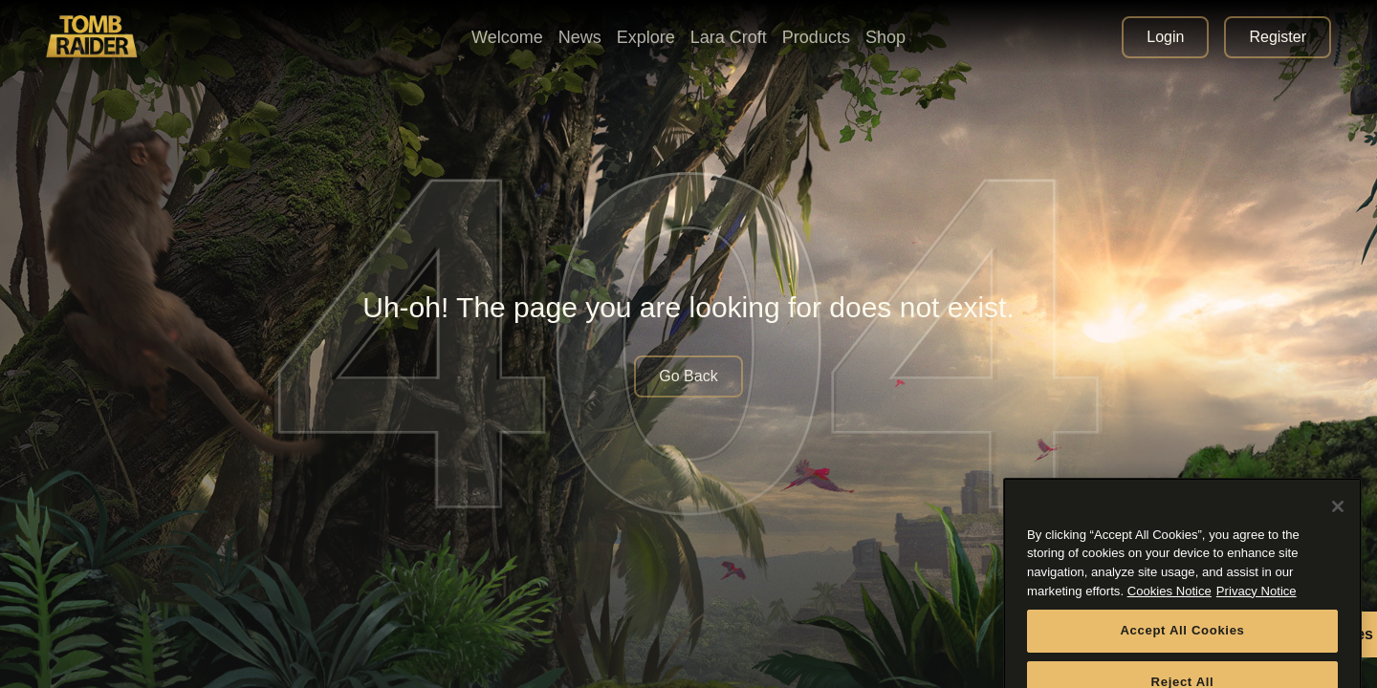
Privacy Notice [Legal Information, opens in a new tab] (1256, 605)
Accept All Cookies (1182, 645)
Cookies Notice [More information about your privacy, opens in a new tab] (1169, 605)
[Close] (1338, 521)
